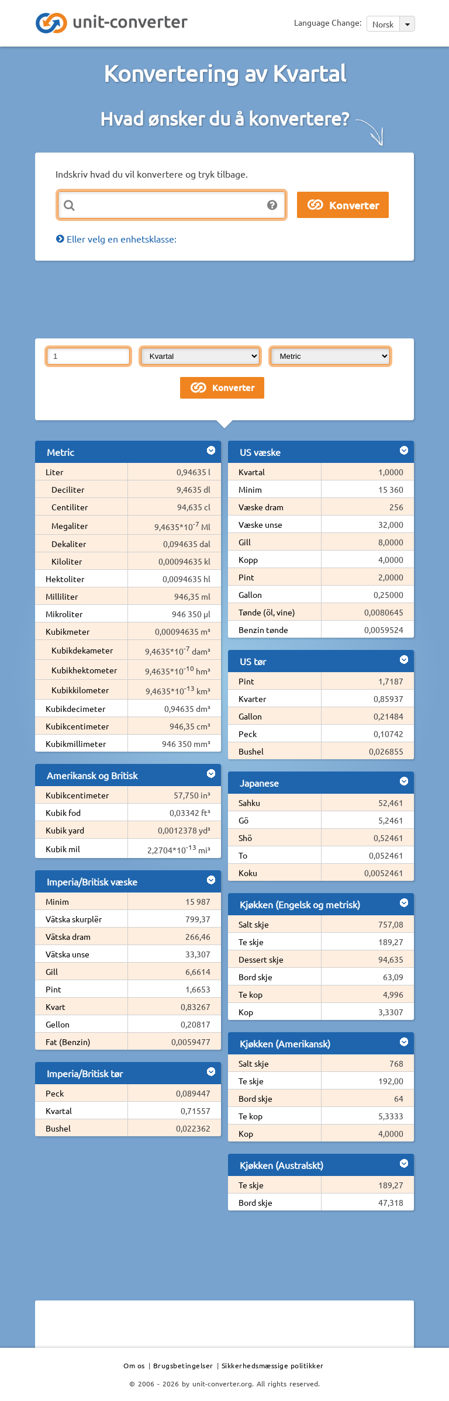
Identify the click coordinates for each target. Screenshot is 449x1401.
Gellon (58, 1024)
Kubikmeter (67, 631)
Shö (245, 837)
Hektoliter (65, 578)
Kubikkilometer (80, 689)
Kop (246, 1011)
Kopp (248, 559)
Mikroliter (64, 613)
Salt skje (254, 924)
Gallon (250, 594)
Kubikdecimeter (75, 708)
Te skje (251, 941)
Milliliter (62, 596)
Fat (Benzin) (68, 1041)
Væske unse (260, 524)
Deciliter (67, 489)
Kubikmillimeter (76, 743)
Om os (134, 1365)
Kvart (55, 1006)
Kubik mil (63, 848)
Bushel (58, 1128)
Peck (55, 1093)
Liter (54, 471)
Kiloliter (66, 561)
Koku (248, 872)
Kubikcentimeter (77, 726)
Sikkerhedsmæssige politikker (273, 1365)
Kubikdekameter (82, 650)
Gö (243, 820)
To (243, 855)
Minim (57, 901)
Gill (52, 971)
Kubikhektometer (84, 670)
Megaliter (69, 525)
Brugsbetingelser (183, 1365)
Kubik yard (65, 830)
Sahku (249, 802)
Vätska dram (68, 936)
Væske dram (261, 506)
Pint (53, 989)
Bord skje (255, 976)
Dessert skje (261, 959)
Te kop (251, 994)
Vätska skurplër (74, 919)
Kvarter (252, 698)
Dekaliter (68, 543)
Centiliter (69, 506)
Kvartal (59, 1110)
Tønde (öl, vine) (267, 612)
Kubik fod (63, 812)
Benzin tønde (263, 629)
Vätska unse (67, 954)
